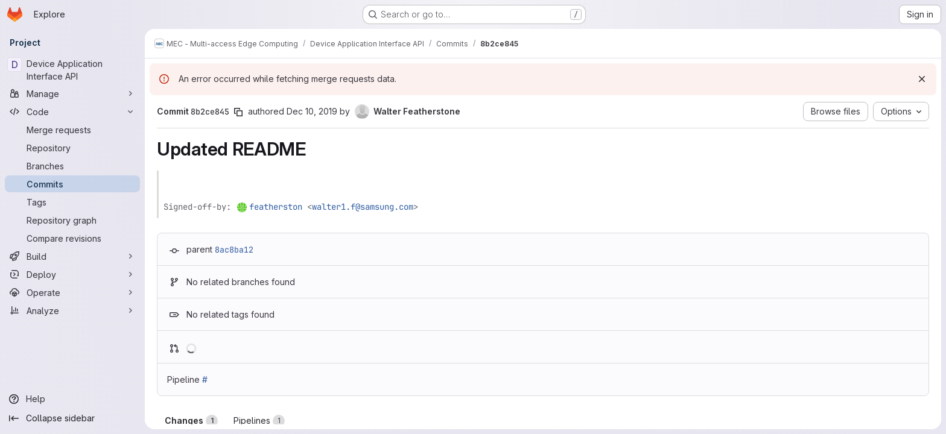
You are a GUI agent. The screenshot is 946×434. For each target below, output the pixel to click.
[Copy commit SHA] (238, 112)
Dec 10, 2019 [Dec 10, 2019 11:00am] (312, 111)
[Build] (72, 256)
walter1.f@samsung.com (362, 206)
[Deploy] (72, 274)
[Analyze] (72, 310)
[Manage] (72, 93)
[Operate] (72, 292)
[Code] (72, 111)
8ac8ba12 (234, 249)
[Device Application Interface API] (72, 70)
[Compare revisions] (72, 238)
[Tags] (72, 201)
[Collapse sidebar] (72, 418)
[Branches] (72, 165)
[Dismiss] (922, 79)
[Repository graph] (72, 220)
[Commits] (72, 183)
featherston (275, 206)
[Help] (72, 399)
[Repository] (72, 147)
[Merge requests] (72, 129)
